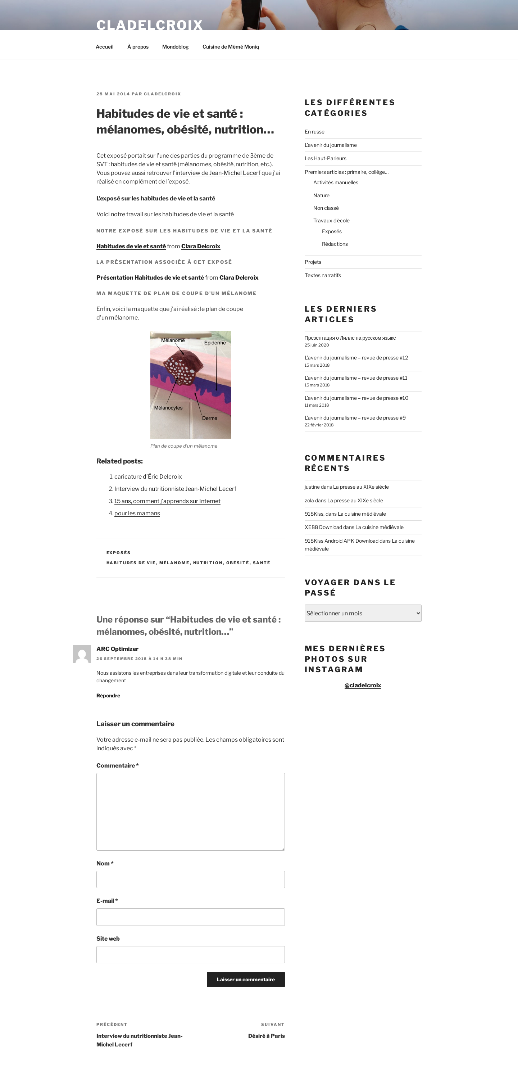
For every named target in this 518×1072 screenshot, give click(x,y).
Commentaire (117, 765)
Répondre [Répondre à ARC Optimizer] (108, 695)
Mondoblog (175, 47)
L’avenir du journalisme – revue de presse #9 (355, 418)
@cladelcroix (363, 685)
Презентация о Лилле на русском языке (350, 338)
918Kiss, (314, 514)
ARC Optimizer (117, 649)
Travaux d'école (331, 220)
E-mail (107, 900)
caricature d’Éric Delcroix (148, 476)
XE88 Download (323, 527)
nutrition (208, 562)
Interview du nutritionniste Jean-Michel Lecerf (175, 488)
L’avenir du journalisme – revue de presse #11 (356, 378)
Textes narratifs (323, 275)
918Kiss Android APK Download (341, 541)
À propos (138, 47)
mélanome (174, 562)
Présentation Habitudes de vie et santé (150, 277)
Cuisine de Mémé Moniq (231, 47)
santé (262, 562)
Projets (313, 262)
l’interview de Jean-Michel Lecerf (216, 172)
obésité (238, 562)
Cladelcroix (150, 25)
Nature (321, 195)
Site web (108, 938)
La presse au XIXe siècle (361, 487)
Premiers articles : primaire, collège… (346, 172)
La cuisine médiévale (362, 514)
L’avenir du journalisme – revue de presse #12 (356, 357)
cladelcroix (162, 93)
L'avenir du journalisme (331, 145)
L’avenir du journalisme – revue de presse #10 (357, 398)
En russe (314, 131)
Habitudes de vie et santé (131, 246)
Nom (105, 863)
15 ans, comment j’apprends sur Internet (167, 501)
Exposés (118, 552)
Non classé (326, 208)
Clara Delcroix (201, 246)
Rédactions (335, 244)
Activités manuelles (335, 182)
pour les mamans (137, 513)
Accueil (105, 47)
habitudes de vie (131, 562)
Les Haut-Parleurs (325, 158)
